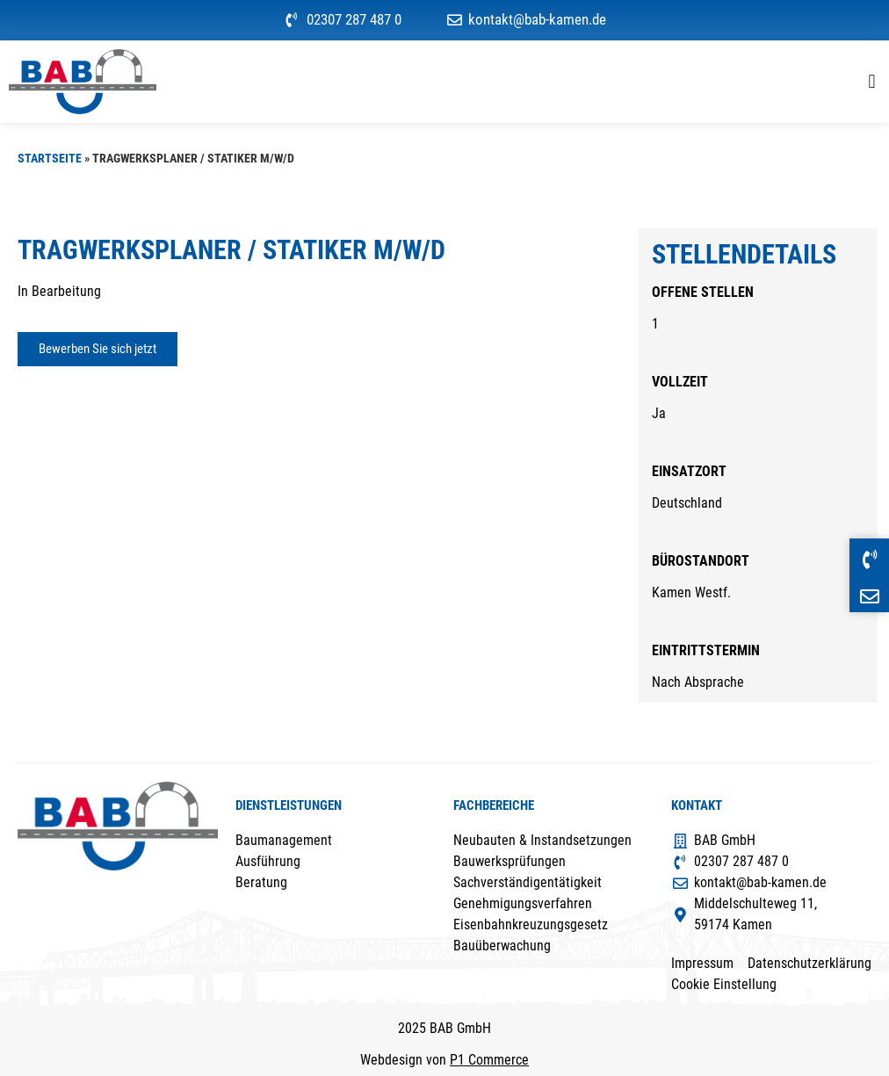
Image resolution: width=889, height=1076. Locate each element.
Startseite (50, 158)
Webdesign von (444, 1059)
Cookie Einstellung (724, 984)
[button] (872, 81)
